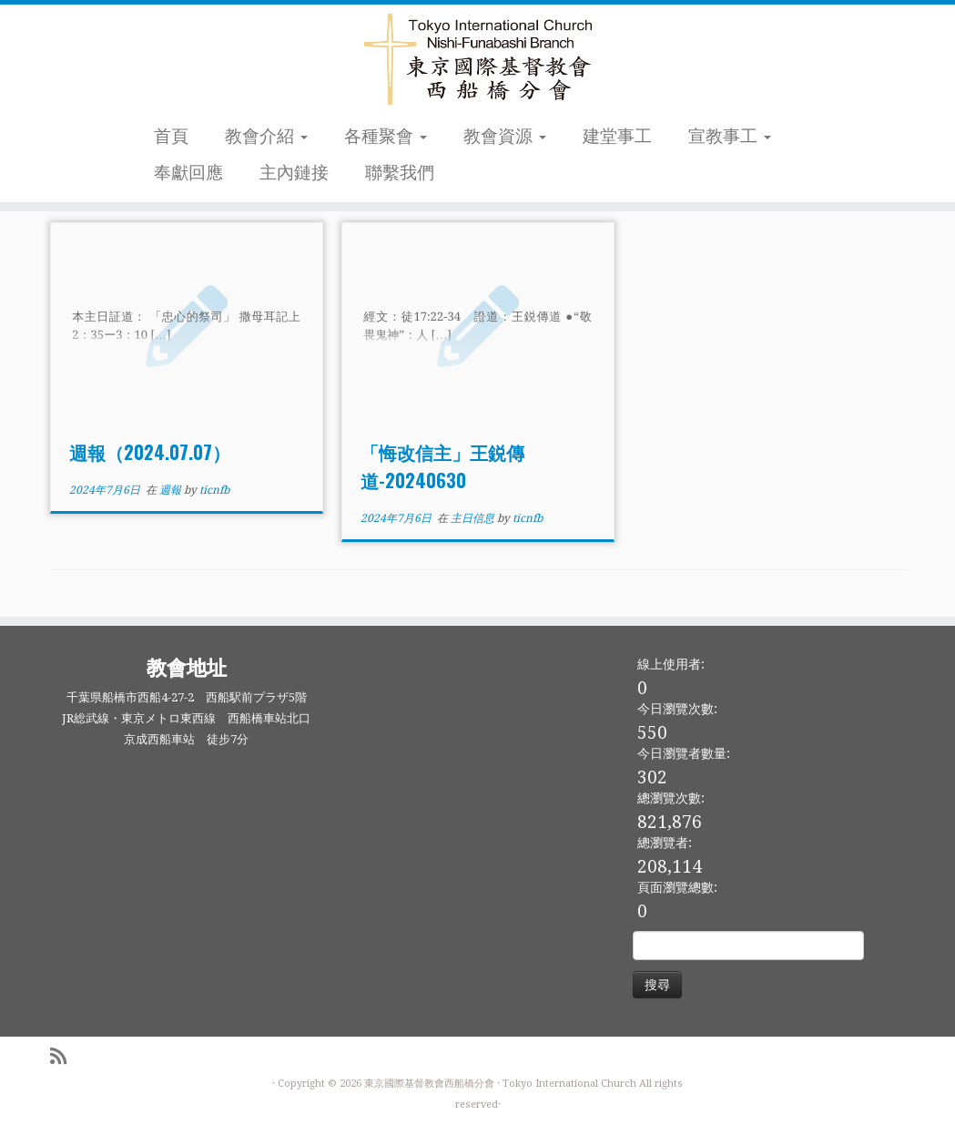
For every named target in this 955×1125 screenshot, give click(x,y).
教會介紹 (266, 136)
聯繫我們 (399, 172)
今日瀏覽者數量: (683, 753)
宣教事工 (729, 136)
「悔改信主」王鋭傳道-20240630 (442, 466)
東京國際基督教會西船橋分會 (429, 1083)
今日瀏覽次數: (677, 708)
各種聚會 (385, 136)
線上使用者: (671, 664)
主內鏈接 (294, 172)
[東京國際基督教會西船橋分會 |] (477, 59)
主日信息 (474, 518)
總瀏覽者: (664, 842)
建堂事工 (617, 136)
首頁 (171, 136)
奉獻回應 (188, 172)
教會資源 (504, 136)
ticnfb (214, 490)
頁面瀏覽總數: (677, 887)
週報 (171, 490)
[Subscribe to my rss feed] (64, 1057)
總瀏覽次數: (671, 798)
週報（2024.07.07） (149, 451)
